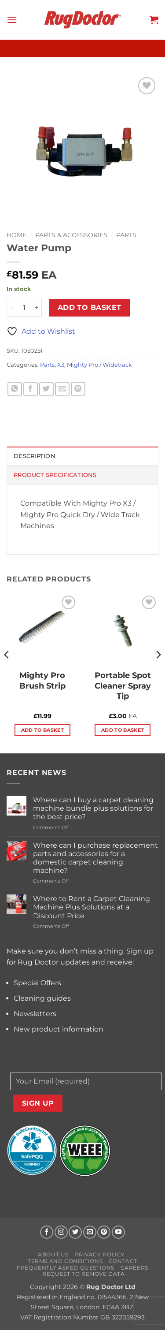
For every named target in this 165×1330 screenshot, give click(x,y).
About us (53, 1254)
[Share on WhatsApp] (14, 389)
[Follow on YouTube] (118, 1232)
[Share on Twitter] (46, 389)
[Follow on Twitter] (75, 1232)
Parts (126, 234)
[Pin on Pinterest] (78, 389)
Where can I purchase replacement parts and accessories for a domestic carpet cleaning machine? (95, 858)
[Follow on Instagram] (61, 1232)
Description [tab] (34, 456)
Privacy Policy (99, 1254)
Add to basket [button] (42, 730)
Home (16, 234)
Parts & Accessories (71, 234)
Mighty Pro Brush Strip (42, 680)
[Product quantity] (24, 308)
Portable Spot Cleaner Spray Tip (123, 686)
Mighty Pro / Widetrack (99, 364)
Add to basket (89, 307)
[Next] (158, 672)
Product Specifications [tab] (55, 475)
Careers (134, 1267)
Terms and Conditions (65, 1261)
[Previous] (7, 672)
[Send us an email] (89, 1232)
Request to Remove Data (83, 1273)
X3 (60, 364)
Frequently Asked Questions (65, 1267)
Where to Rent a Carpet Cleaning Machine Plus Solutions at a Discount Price (91, 907)
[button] (12, 19)
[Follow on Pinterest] (103, 1232)
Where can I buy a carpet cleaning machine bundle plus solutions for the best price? (93, 808)
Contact (123, 1261)
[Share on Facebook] (30, 389)
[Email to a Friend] (62, 389)
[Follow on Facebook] (46, 1232)
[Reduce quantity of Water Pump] (12, 308)
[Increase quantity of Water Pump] (36, 308)
